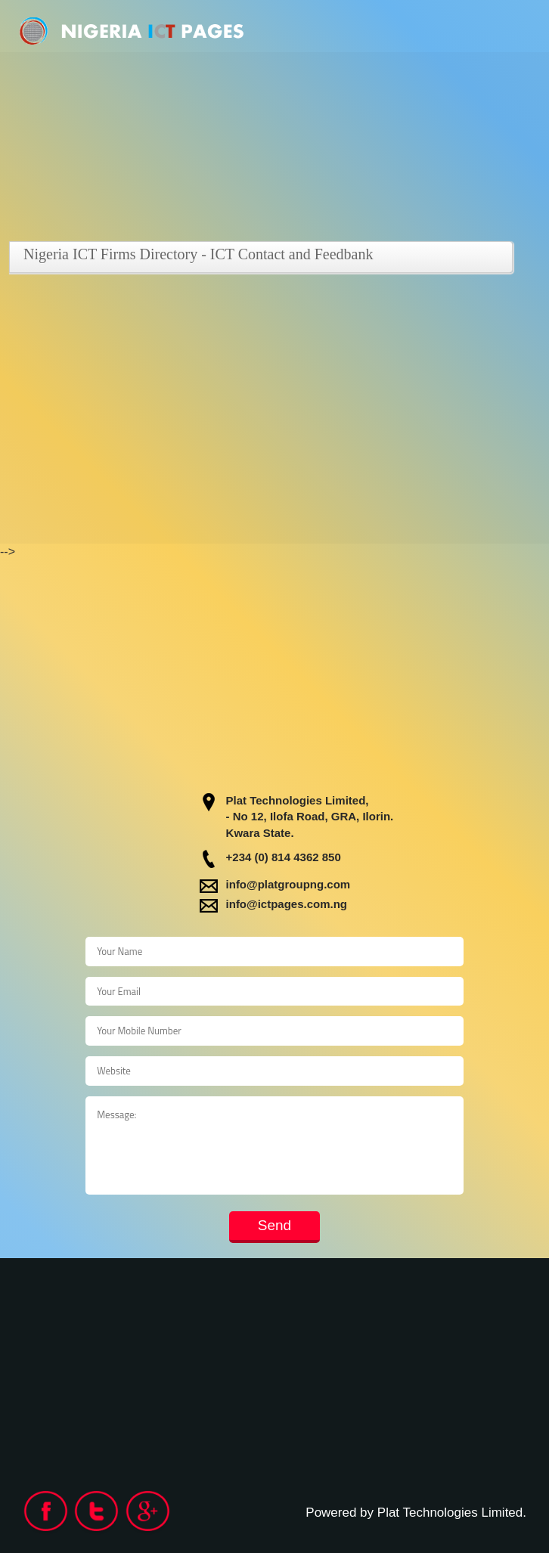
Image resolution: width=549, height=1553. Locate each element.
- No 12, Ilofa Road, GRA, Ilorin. (310, 816)
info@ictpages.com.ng (286, 903)
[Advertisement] (274, 386)
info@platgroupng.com (288, 884)
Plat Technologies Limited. (451, 1512)
